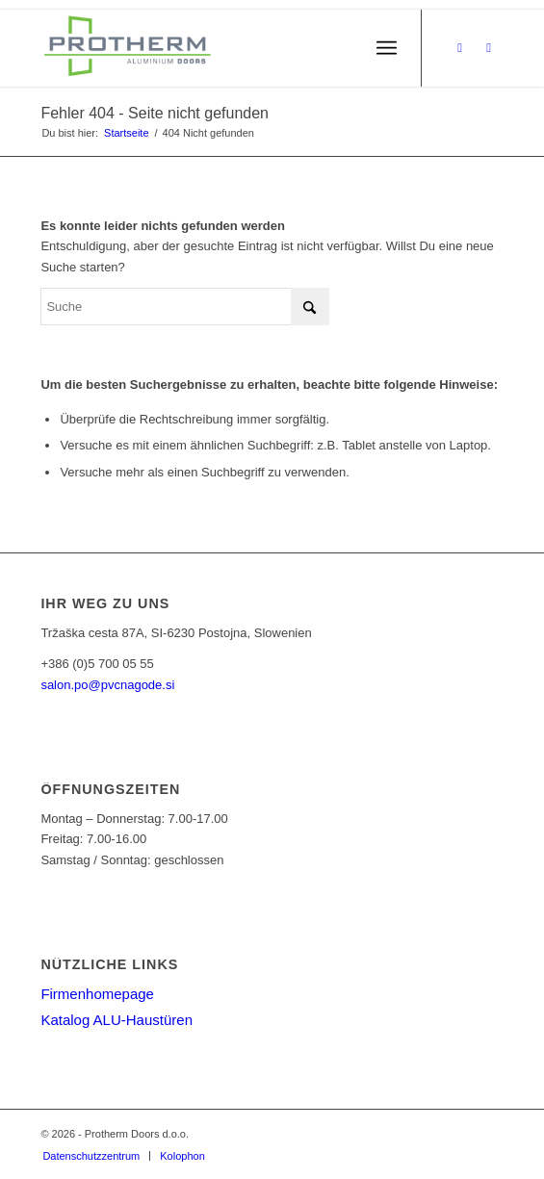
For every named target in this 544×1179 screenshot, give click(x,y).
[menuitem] (386, 48)
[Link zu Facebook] (460, 48)
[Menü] (386, 48)
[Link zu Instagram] (489, 48)
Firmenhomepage (97, 994)
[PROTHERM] (225, 48)
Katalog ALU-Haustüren (116, 1020)
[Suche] (184, 306)
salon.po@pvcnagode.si (107, 685)
